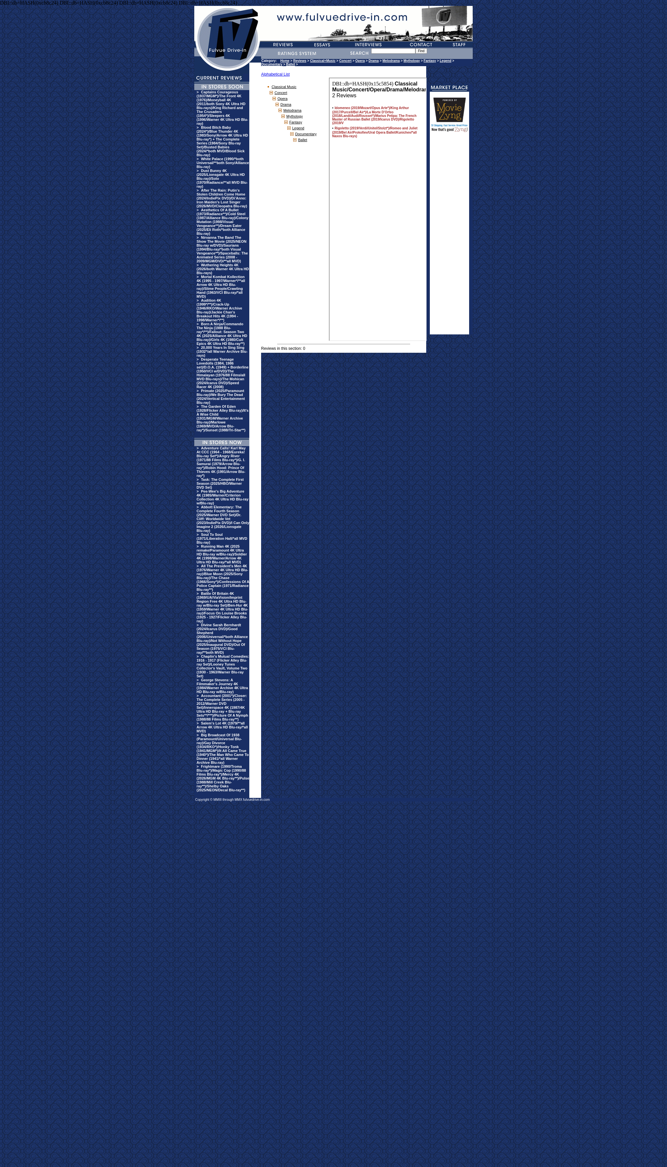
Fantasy (430, 61)
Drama (374, 61)
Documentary (271, 64)
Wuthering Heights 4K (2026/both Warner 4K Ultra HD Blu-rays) (223, 269)
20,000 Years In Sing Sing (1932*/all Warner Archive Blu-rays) (222, 351)
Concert (345, 61)
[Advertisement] (449, 236)
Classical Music (284, 87)
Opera (360, 61)
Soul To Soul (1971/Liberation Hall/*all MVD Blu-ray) (222, 538)
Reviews (299, 61)
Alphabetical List (275, 74)
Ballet (290, 64)
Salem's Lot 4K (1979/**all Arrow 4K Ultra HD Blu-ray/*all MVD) (222, 727)
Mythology (412, 61)
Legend (445, 61)
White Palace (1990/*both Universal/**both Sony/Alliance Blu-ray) (223, 163)
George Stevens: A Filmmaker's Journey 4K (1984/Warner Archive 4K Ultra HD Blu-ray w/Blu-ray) (222, 686)
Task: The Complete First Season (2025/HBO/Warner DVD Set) (220, 483)
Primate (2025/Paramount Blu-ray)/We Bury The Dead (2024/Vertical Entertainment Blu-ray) (221, 397)
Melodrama (391, 61)
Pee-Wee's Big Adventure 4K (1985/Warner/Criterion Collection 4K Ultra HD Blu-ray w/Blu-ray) (222, 497)
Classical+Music (322, 61)
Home (285, 61)
